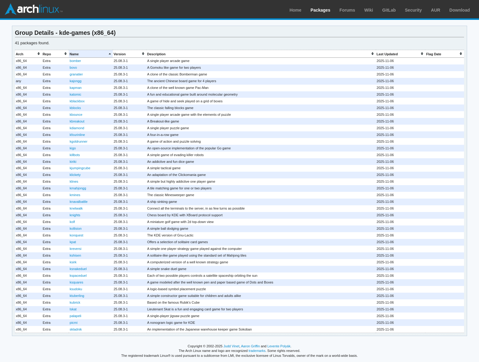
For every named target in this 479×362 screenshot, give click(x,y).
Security (413, 10)
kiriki (73, 161)
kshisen (75, 255)
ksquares (76, 282)
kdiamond (77, 128)
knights (75, 215)
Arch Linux (34, 9)
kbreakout (77, 121)
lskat (73, 309)
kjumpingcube (80, 168)
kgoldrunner (78, 141)
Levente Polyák (278, 346)
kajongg (75, 81)
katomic (75, 94)
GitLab (389, 10)
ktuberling (77, 296)
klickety (75, 175)
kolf (72, 222)
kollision (76, 228)
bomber (75, 61)
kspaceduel (78, 275)
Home (296, 10)
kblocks (75, 108)
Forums (347, 10)
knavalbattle (79, 201)
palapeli (75, 316)
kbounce (76, 114)
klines (74, 181)
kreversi (75, 248)
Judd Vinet (232, 346)
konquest (76, 235)
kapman (76, 88)
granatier (76, 74)
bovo (73, 67)
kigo (73, 148)
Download (459, 10)
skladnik (76, 329)
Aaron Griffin (250, 346)
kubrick (75, 302)
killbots (75, 155)
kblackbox (77, 101)
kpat (73, 242)
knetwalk (76, 208)
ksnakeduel (78, 269)
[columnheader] (28, 54)
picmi (74, 322)
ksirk (73, 262)
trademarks (257, 351)
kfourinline (77, 135)
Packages (321, 10)
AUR (435, 10)
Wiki (368, 10)
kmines (75, 195)
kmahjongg (78, 188)
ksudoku (76, 289)
